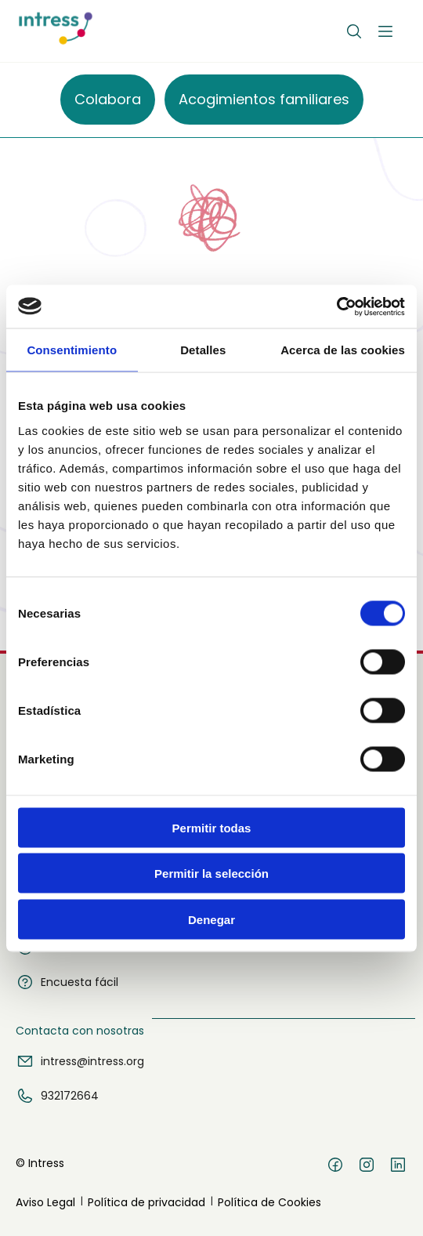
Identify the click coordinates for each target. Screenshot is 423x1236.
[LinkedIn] (398, 1167)
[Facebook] (335, 1167)
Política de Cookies (269, 1202)
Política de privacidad (146, 1202)
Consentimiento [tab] (72, 350)
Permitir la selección (211, 873)
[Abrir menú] (385, 31)
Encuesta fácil (67, 982)
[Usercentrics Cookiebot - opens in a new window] (336, 306)
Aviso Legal (45, 1202)
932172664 (57, 1095)
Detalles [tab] (203, 350)
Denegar (211, 919)
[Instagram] (366, 1167)
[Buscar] (354, 31)
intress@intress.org (80, 1061)
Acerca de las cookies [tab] (342, 350)
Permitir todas (211, 827)
